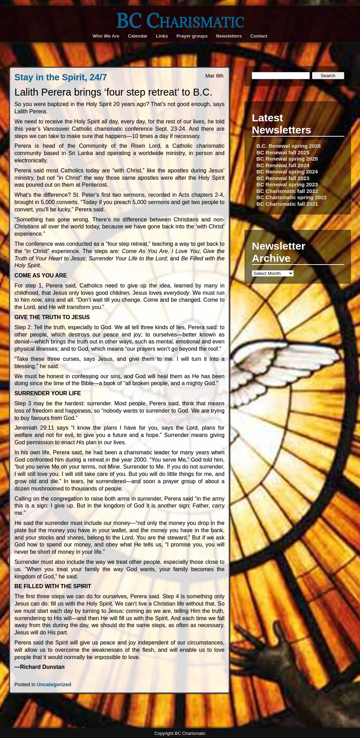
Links (162, 36)
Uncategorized (54, 684)
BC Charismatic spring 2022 (292, 197)
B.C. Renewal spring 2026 (289, 146)
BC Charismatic (180, 21)
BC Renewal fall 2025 (283, 152)
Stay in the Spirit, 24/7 (60, 77)
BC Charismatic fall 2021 (287, 204)
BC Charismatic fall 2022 (287, 191)
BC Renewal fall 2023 (283, 178)
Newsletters (229, 36)
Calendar (137, 36)
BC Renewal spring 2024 (287, 172)
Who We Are (106, 36)
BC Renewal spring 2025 (287, 159)
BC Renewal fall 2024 (283, 165)
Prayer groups (192, 36)
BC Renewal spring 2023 (287, 184)
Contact (258, 36)
